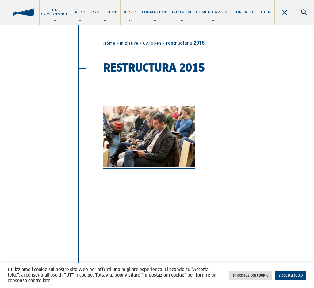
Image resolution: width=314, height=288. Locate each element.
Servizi (130, 12)
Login (265, 12)
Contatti (243, 12)
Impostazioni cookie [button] (251, 276)
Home (109, 43)
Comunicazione (213, 12)
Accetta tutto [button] (291, 276)
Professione (105, 12)
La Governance (54, 12)
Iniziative (182, 12)
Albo (80, 12)
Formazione (155, 12)
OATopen (152, 43)
